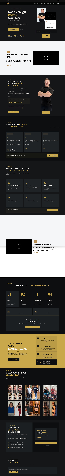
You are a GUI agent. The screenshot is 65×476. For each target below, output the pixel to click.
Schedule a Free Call (13, 111)
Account (58, 0)
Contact (53, 3)
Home (35, 3)
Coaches (38, 3)
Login (58, 3)
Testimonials (43, 3)
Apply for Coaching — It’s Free (32, 326)
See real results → (22, 29)
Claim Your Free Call (13, 359)
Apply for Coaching (13, 29)
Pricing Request (48, 3)
